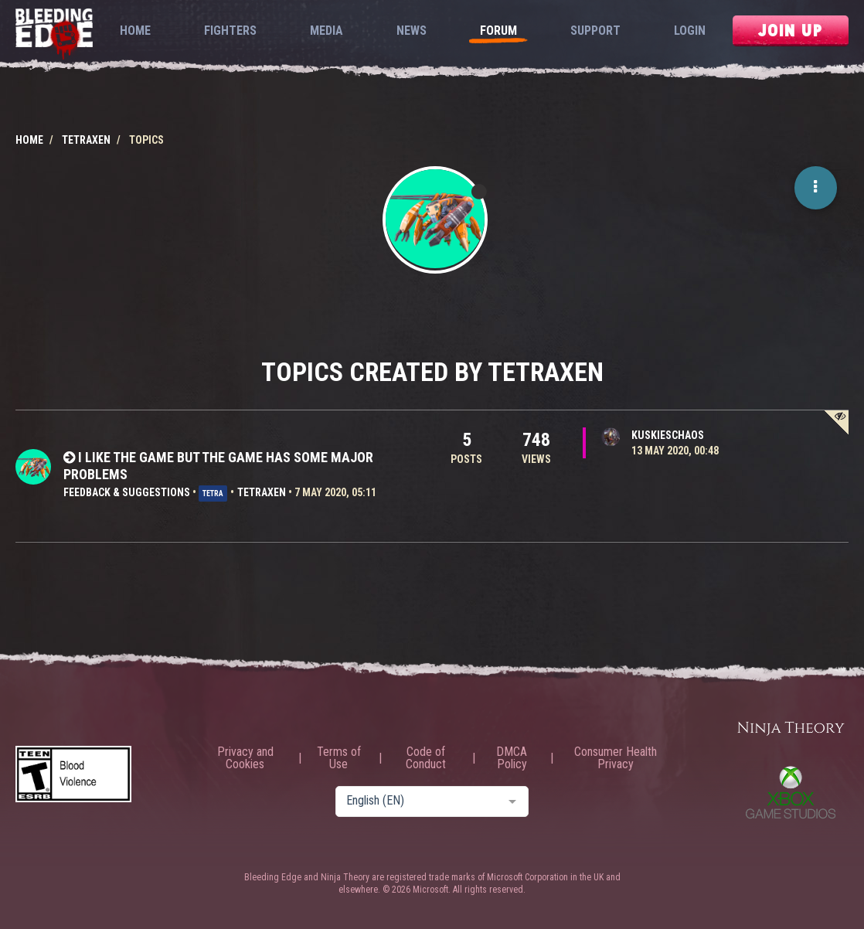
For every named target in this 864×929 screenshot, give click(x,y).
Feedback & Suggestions (126, 492)
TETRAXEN (261, 492)
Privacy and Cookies (245, 758)
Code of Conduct (426, 758)
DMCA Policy (511, 758)
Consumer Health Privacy (615, 758)
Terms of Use (339, 758)
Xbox (791, 792)
